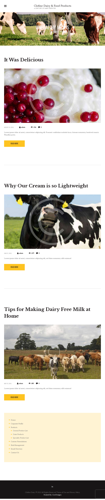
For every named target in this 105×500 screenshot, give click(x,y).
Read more (14, 144)
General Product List (20, 432)
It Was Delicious (26, 59)
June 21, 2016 (8, 254)
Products (14, 428)
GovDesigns (57, 496)
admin (24, 127)
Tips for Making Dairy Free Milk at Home (49, 313)
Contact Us (15, 454)
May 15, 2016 (8, 384)
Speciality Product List (21, 439)
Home (42, 31)
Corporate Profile (17, 425)
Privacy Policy (75, 494)
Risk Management (17, 446)
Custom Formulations (19, 443)
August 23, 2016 (9, 127)
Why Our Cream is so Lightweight (52, 186)
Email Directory (17, 450)
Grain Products (18, 435)
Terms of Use (61, 494)
